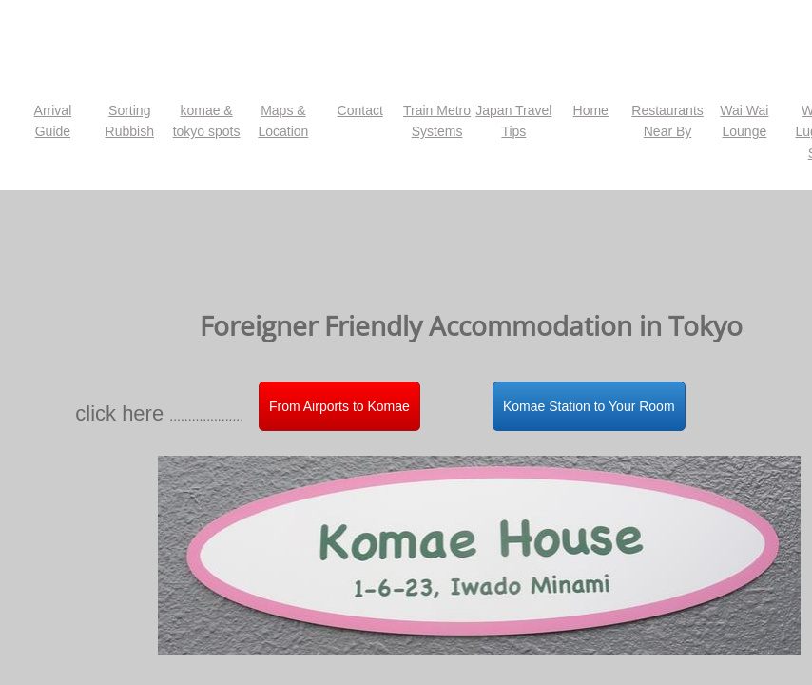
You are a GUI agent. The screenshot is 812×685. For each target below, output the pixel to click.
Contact (360, 110)
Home (591, 110)
